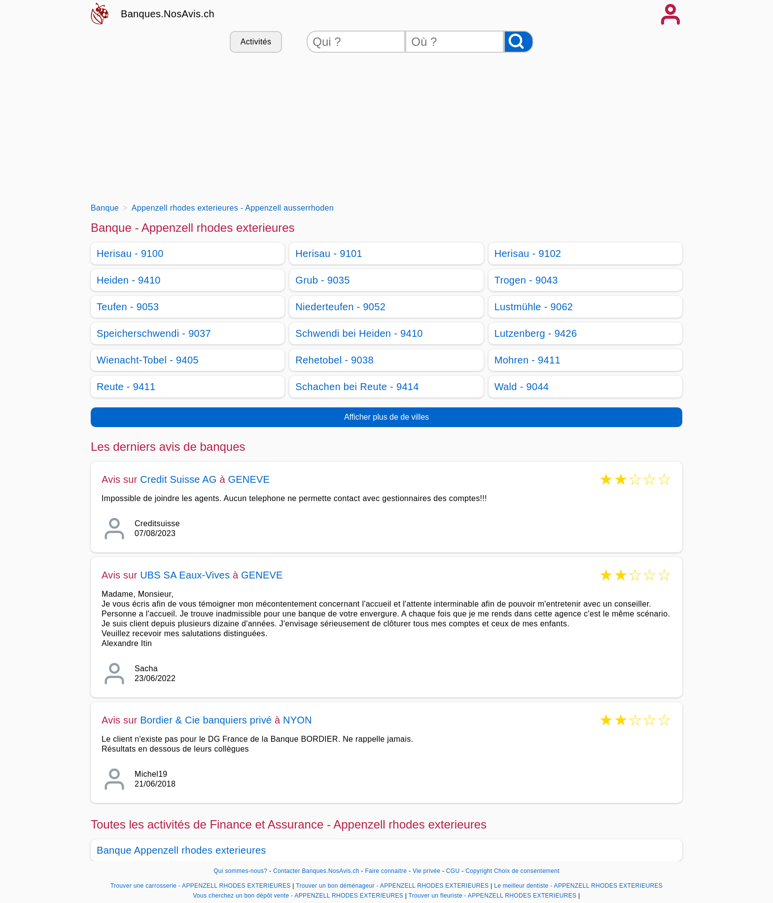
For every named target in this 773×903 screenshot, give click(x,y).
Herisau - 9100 (130, 253)
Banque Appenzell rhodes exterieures (181, 850)
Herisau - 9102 (528, 253)
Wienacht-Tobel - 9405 (148, 360)
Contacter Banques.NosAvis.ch (316, 870)
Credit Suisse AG (178, 479)
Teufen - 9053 (128, 306)
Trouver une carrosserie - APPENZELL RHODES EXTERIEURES (200, 885)
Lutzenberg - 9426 (535, 333)
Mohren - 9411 (527, 360)
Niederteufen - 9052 (340, 306)
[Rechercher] (518, 42)
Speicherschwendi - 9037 (154, 333)
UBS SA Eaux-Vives (185, 575)
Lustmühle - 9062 (533, 306)
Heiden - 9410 (129, 280)
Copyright (478, 870)
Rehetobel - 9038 (334, 360)
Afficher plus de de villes (386, 417)
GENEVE (249, 479)
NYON (297, 720)
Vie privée (426, 870)
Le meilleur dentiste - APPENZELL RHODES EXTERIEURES (578, 885)
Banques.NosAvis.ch (167, 13)
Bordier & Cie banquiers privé (206, 720)
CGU (453, 870)
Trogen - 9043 (526, 280)
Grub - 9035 (322, 280)
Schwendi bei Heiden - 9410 (359, 333)
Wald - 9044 (521, 386)
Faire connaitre (386, 870)
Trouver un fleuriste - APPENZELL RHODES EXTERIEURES (493, 895)
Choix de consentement (527, 870)
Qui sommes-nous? (240, 870)
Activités (256, 41)
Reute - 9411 (126, 386)
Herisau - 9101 (328, 253)
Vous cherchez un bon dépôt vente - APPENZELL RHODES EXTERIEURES (298, 895)
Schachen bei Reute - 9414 (357, 386)
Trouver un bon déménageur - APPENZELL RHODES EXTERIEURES (392, 885)
